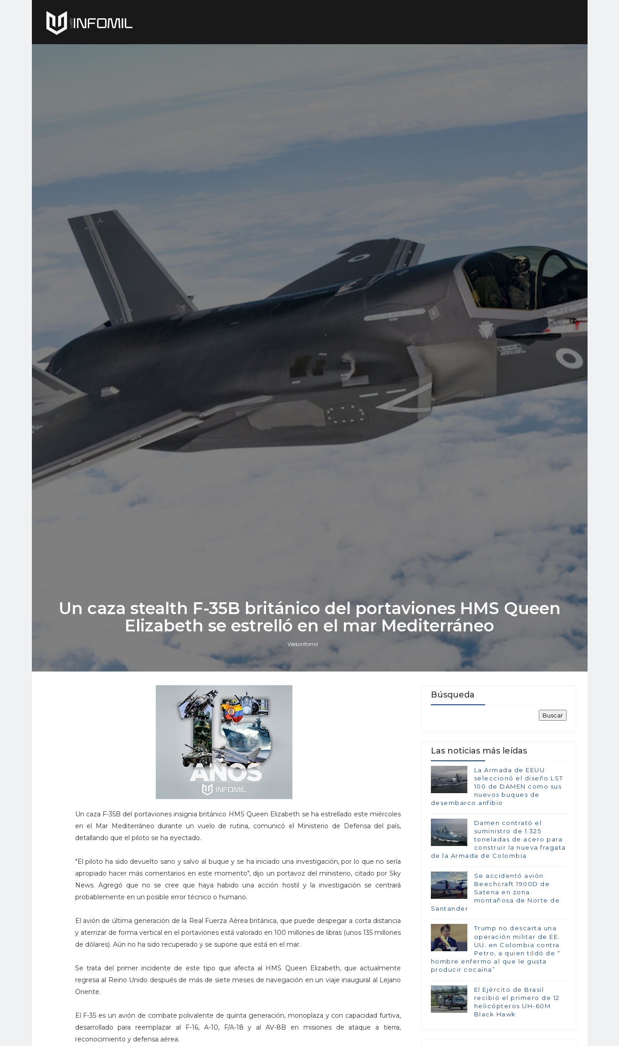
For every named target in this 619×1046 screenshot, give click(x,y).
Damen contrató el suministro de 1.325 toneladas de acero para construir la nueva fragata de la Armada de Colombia (498, 839)
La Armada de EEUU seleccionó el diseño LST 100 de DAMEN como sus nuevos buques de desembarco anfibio (497, 786)
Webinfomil (302, 644)
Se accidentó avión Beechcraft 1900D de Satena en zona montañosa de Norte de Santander (495, 892)
